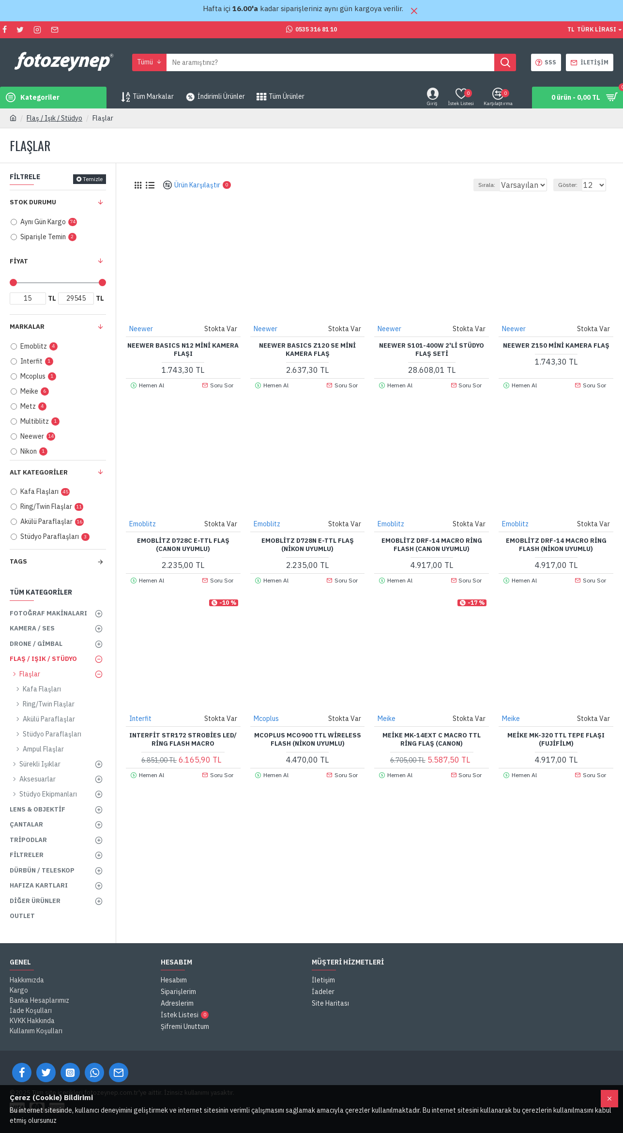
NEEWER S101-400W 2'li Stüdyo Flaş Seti (431, 349)
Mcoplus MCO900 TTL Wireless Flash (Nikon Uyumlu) (307, 739)
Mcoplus (266, 718)
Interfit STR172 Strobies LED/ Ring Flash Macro (183, 739)
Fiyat (19, 261)
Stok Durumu (33, 202)
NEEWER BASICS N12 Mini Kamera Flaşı (183, 349)
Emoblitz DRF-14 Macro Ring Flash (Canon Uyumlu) (431, 544)
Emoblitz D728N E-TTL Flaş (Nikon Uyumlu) (307, 544)
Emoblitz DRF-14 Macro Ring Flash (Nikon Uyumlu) (556, 544)
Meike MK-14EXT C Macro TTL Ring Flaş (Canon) (431, 739)
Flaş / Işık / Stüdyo (54, 118)
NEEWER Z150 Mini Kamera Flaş (556, 345)
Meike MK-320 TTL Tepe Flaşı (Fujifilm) (556, 739)
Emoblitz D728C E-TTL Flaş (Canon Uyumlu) (183, 544)
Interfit (141, 718)
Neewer (141, 328)
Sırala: (476, 184)
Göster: (572, 184)
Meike (387, 718)
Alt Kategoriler (39, 472)
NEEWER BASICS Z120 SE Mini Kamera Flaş (307, 349)
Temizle (93, 179)
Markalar (27, 326)
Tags (18, 561)
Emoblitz (143, 523)
